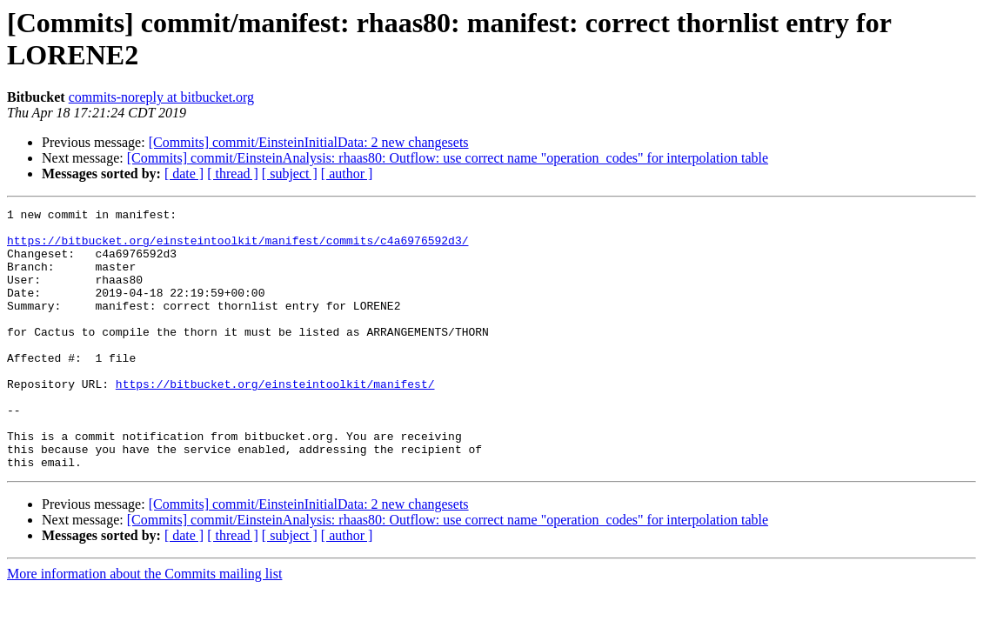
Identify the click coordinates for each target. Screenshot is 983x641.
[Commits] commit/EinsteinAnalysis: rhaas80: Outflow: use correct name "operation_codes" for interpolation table (447, 157)
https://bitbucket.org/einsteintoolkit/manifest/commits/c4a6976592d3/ (237, 248)
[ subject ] (290, 173)
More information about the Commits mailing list (144, 625)
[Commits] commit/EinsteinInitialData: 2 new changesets (309, 142)
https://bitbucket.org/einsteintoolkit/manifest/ (275, 420)
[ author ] (347, 173)
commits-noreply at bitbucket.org (161, 97)
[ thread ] (232, 173)
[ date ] (184, 173)
